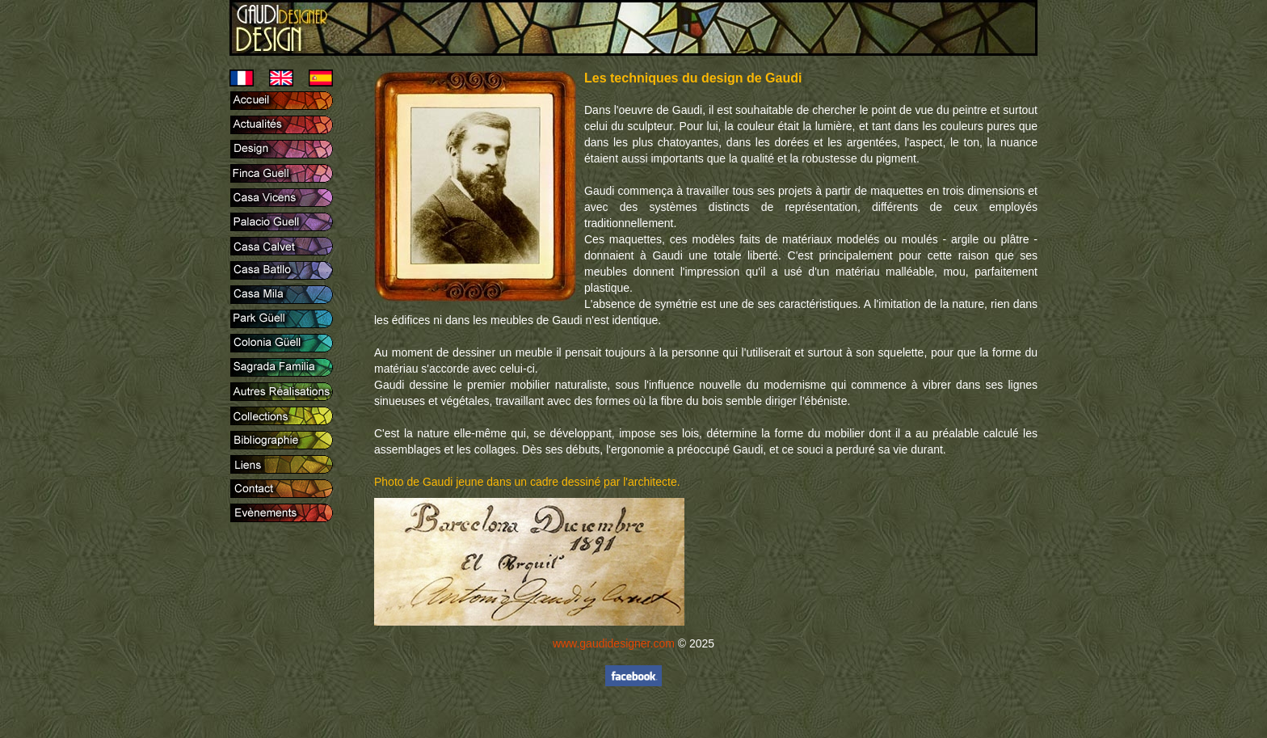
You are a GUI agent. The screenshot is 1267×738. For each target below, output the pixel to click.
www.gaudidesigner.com (614, 643)
